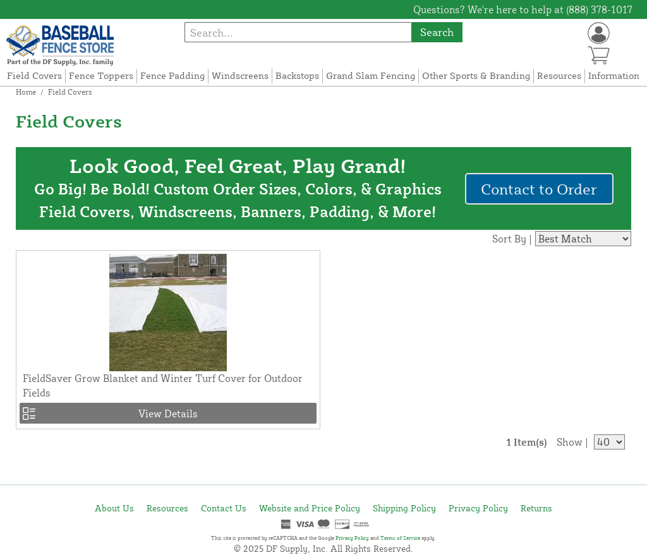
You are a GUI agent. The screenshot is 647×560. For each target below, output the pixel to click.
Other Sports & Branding (476, 75)
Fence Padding (172, 75)
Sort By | (512, 238)
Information (613, 75)
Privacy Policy (478, 508)
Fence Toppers (101, 75)
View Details (168, 413)
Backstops (297, 75)
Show (570, 442)
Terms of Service (400, 538)
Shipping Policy (404, 508)
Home (26, 92)
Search (437, 32)
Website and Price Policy (309, 508)
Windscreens (240, 75)
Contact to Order (539, 188)
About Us (114, 508)
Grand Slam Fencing (370, 75)
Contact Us (223, 508)
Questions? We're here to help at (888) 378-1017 (522, 9)
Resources (559, 75)
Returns (536, 508)
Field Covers (34, 75)
